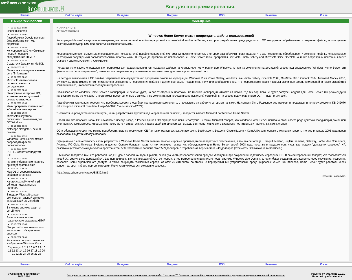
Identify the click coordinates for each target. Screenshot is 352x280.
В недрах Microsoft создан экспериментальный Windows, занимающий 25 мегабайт (25, 197)
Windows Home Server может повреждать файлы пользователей (25, 142)
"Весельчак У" (170, 275)
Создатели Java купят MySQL (25, 63)
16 (28, 250)
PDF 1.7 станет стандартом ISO (24, 153)
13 (17, 250)
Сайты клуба (74, 15)
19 (39, 250)
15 (24, 250)
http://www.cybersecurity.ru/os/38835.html (82, 172)
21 (13, 253)
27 (35, 253)
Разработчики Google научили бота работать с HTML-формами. (25, 41)
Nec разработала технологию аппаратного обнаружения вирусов (25, 230)
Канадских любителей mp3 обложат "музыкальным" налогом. (23, 184)
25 (28, 253)
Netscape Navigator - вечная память (24, 131)
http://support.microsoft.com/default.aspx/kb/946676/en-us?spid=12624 (99, 106)
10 (43, 247)
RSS (221, 15)
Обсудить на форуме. (334, 176)
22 (17, 253)
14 (20, 250)
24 (24, 253)
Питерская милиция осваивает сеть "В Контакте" (26, 72)
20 (43, 250)
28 (39, 253)
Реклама (271, 15)
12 (13, 250)
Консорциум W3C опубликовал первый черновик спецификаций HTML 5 (26, 54)
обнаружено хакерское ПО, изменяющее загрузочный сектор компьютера (24, 96)
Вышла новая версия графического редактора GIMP (26, 219)
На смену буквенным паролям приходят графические (25, 163)
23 (20, 253)
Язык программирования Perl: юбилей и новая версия (25, 108)
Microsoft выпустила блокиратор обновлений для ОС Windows (24, 119)
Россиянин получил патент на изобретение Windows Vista (25, 242)
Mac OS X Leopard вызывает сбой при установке (24, 173)
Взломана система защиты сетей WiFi (24, 209)
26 (32, 253)
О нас (324, 15)
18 (35, 250)
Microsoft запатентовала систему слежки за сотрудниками (22, 83)
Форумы (172, 15)
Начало (24, 15)
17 (32, 250)
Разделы (123, 15)
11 (9, 250)
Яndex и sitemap (17, 31)
